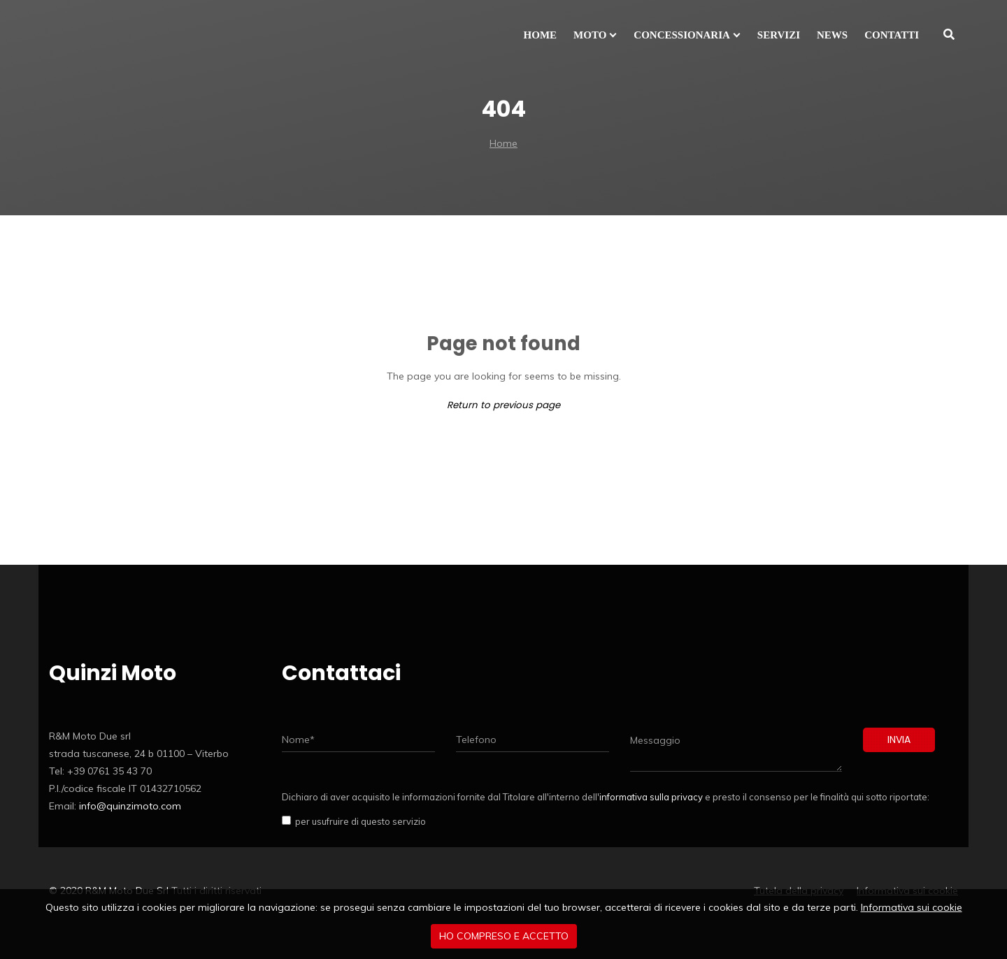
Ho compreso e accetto (504, 936)
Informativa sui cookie (911, 907)
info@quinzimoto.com (130, 806)
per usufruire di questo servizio (358, 821)
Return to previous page (503, 405)
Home (503, 143)
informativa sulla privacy (651, 796)
